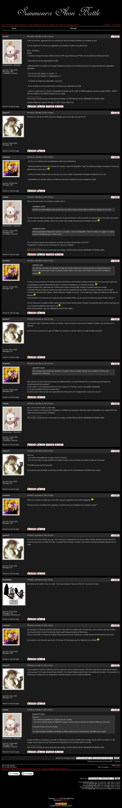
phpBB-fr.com (65, 800)
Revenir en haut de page (11, 106)
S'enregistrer (116, 24)
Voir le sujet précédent (9, 767)
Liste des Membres (20, 24)
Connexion (107, 24)
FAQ (2, 24)
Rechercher (9, 24)
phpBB (57, 798)
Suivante (117, 767)
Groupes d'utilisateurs (34, 24)
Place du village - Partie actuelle (54, 769)
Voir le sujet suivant (8, 765)
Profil (44, 24)
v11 (5, 32)
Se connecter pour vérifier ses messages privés (62, 24)
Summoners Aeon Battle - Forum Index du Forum (21, 769)
